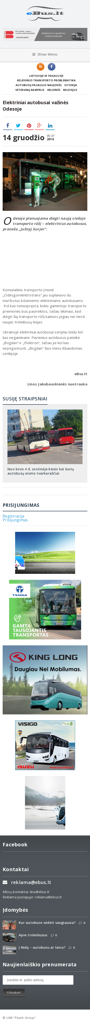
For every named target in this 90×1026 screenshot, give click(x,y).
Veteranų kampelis (30, 90)
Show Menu (44, 54)
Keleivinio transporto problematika (46, 80)
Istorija (70, 85)
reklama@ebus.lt (31, 882)
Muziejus (70, 90)
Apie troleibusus (33, 935)
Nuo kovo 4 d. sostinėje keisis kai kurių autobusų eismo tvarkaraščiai (40, 471)
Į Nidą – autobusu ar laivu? (42, 947)
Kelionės (53, 90)
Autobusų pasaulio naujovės (39, 85)
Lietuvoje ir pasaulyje (46, 76)
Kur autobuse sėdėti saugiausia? (47, 922)
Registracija (13, 516)
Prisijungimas (15, 520)
